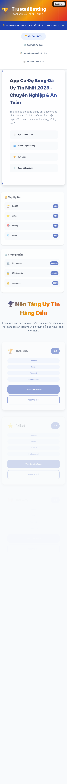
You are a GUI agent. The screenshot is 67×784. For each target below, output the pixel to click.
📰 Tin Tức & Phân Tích (33, 62)
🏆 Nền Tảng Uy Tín (33, 36)
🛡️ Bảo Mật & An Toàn (33, 45)
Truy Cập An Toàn (33, 391)
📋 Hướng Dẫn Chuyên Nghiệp (33, 53)
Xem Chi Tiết (33, 401)
